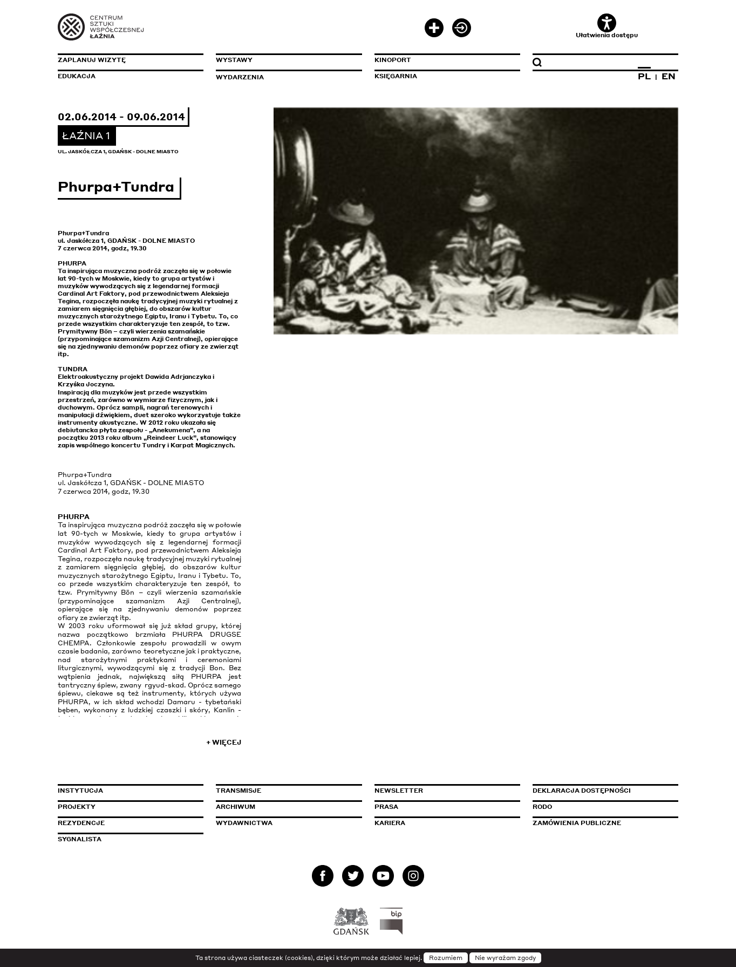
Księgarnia (395, 76)
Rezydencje (81, 823)
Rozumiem (445, 958)
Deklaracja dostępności (582, 790)
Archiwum (235, 807)
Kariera (389, 823)
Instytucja (80, 790)
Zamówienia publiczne (601, 823)
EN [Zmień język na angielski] (669, 76)
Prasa (386, 807)
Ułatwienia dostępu (607, 26)
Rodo (542, 807)
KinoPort (392, 60)
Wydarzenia (240, 77)
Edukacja (77, 76)
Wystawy (234, 60)
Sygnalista (79, 839)
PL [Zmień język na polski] (644, 76)
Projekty (77, 807)
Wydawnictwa (244, 823)
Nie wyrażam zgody (505, 958)
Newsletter (398, 790)
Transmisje (284, 790)
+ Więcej (223, 742)
